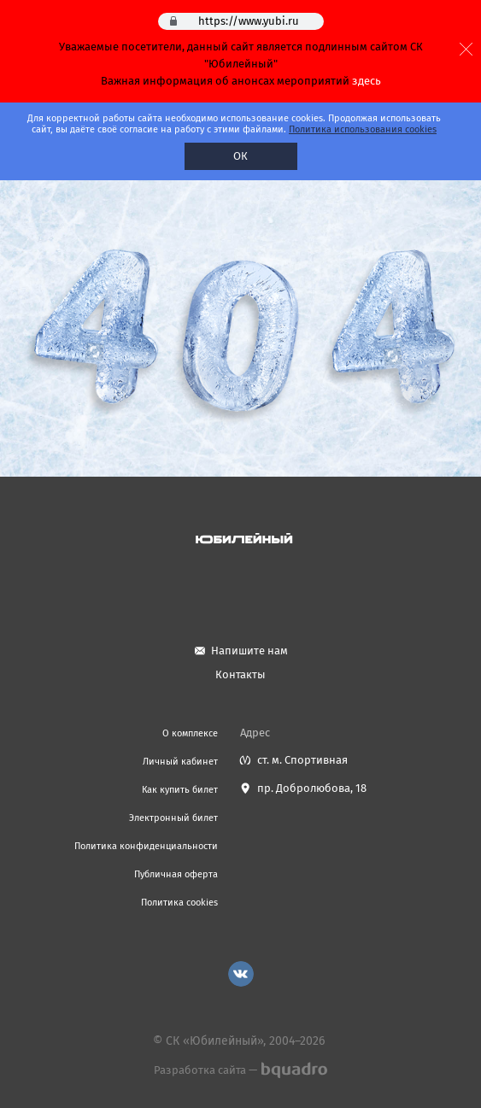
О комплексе (190, 733)
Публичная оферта (176, 874)
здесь (366, 80)
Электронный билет (173, 818)
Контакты (240, 674)
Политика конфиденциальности (146, 846)
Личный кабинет (180, 761)
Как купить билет (180, 789)
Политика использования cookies (363, 129)
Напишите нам (249, 650)
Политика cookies (179, 902)
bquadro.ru (293, 1070)
